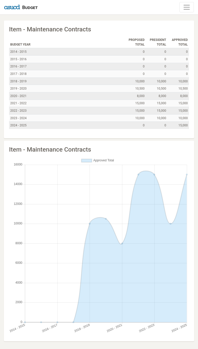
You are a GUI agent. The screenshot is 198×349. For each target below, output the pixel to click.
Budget (30, 7)
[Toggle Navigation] (186, 7)
